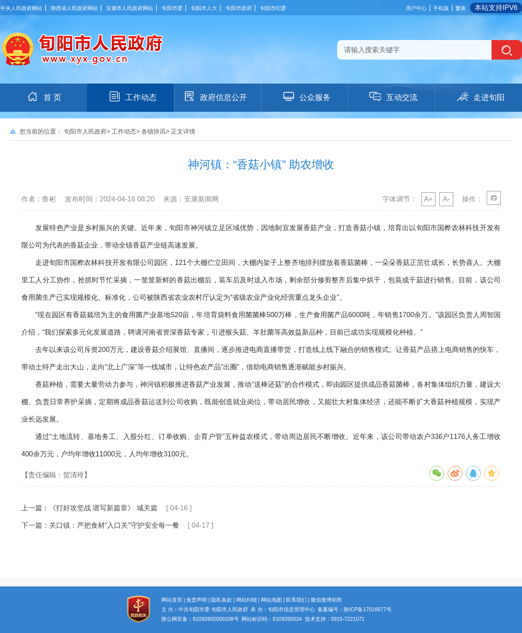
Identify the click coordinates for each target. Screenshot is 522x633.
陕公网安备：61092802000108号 (199, 619)
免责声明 (196, 600)
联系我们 (296, 600)
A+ (428, 199)
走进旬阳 (480, 96)
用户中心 (416, 8)
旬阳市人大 (204, 8)
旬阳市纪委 (273, 8)
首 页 (43, 96)
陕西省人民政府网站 (74, 8)
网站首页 (171, 600)
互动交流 (393, 96)
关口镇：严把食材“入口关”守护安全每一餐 (114, 525)
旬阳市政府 (239, 8)
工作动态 (132, 96)
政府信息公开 (215, 96)
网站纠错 (246, 600)
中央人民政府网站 (21, 8)
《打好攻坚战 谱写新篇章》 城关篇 (103, 508)
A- (446, 199)
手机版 (441, 8)
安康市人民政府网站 (129, 8)
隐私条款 (221, 600)
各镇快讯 (153, 131)
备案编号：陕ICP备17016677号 (354, 609)
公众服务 (306, 96)
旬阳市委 (172, 8)
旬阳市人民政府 (85, 131)
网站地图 (271, 600)
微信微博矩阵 (326, 600)
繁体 (460, 8)
